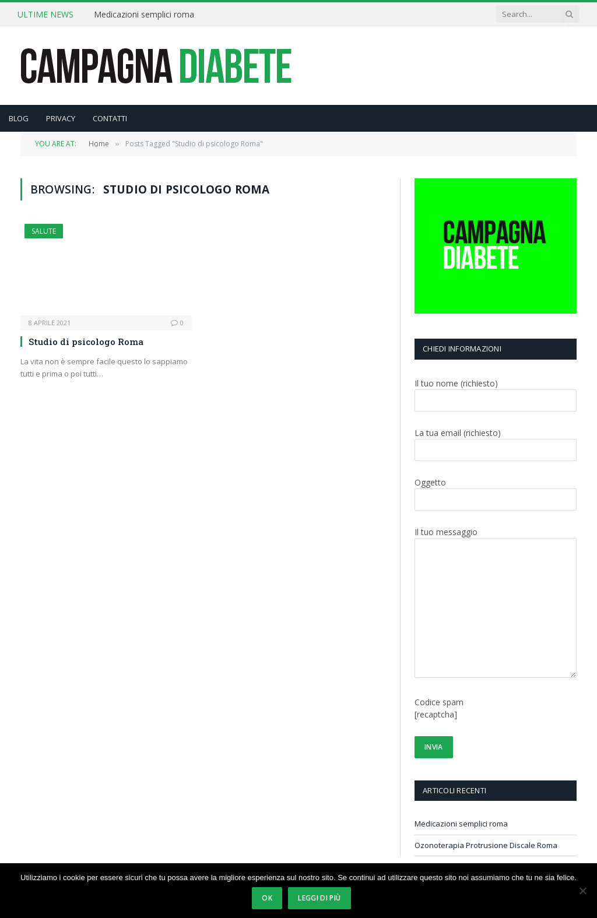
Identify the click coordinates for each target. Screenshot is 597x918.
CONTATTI (110, 118)
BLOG (19, 118)
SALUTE (43, 231)
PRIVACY (60, 118)
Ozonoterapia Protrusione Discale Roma (486, 845)
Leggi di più (319, 898)
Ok (267, 898)
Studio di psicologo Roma (86, 341)
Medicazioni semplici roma (144, 14)
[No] (582, 890)
